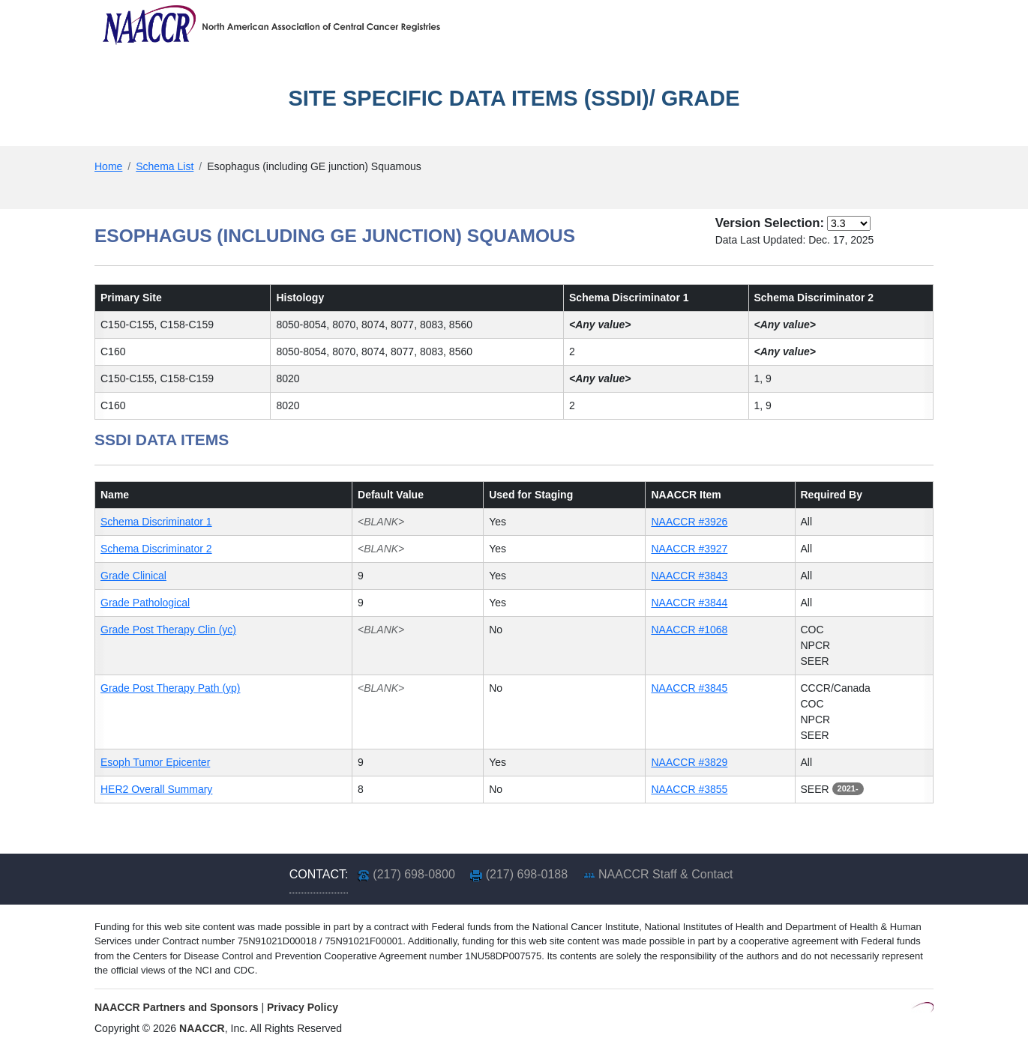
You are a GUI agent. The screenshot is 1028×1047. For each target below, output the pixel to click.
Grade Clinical (133, 576)
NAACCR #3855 (689, 789)
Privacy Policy (302, 1007)
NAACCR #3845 (689, 688)
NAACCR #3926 (689, 522)
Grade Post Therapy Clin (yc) (168, 630)
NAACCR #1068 (689, 630)
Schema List (164, 166)
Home (108, 166)
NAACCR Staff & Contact (665, 874)
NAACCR (202, 1028)
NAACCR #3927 (689, 549)
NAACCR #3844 (689, 603)
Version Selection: (769, 223)
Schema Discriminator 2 (156, 549)
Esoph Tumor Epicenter (155, 762)
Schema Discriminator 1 (156, 522)
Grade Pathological (145, 603)
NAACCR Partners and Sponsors (176, 1007)
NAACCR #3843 (689, 576)
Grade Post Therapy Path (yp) (170, 688)
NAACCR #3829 (689, 762)
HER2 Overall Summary (156, 789)
